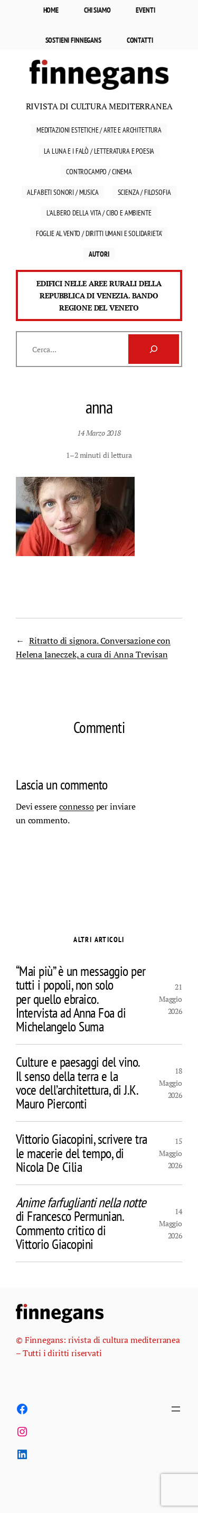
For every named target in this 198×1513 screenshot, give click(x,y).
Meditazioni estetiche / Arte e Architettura (99, 130)
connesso (76, 806)
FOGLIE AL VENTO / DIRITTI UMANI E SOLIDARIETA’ (99, 233)
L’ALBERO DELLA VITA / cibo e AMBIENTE (98, 213)
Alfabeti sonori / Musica (62, 192)
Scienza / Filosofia (144, 192)
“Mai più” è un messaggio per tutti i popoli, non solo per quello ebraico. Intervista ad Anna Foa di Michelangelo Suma (81, 998)
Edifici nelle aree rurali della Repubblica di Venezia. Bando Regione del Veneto (99, 295)
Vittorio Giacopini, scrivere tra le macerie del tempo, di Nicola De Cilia (81, 1153)
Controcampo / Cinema (99, 171)
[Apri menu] (175, 1409)
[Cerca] (153, 349)
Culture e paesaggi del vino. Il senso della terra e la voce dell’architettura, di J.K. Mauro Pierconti (78, 1083)
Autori (99, 254)
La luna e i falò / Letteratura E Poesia (99, 151)
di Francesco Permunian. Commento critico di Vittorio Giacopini (81, 1223)
